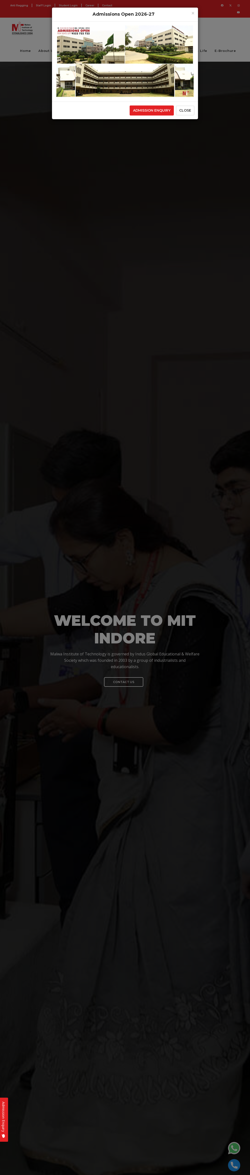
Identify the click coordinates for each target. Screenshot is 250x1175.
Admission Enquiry (151, 110)
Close (185, 110)
